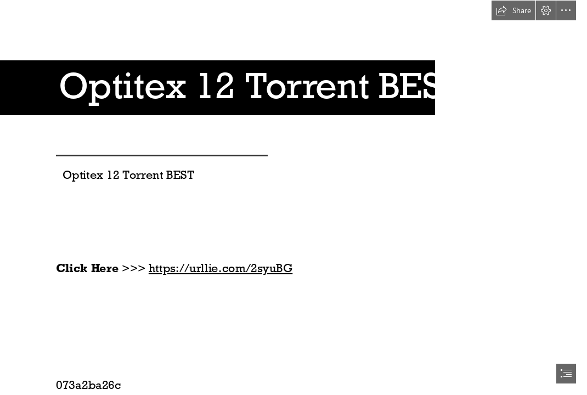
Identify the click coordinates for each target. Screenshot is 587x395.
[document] (293, 197)
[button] (513, 10)
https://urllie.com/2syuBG (220, 268)
